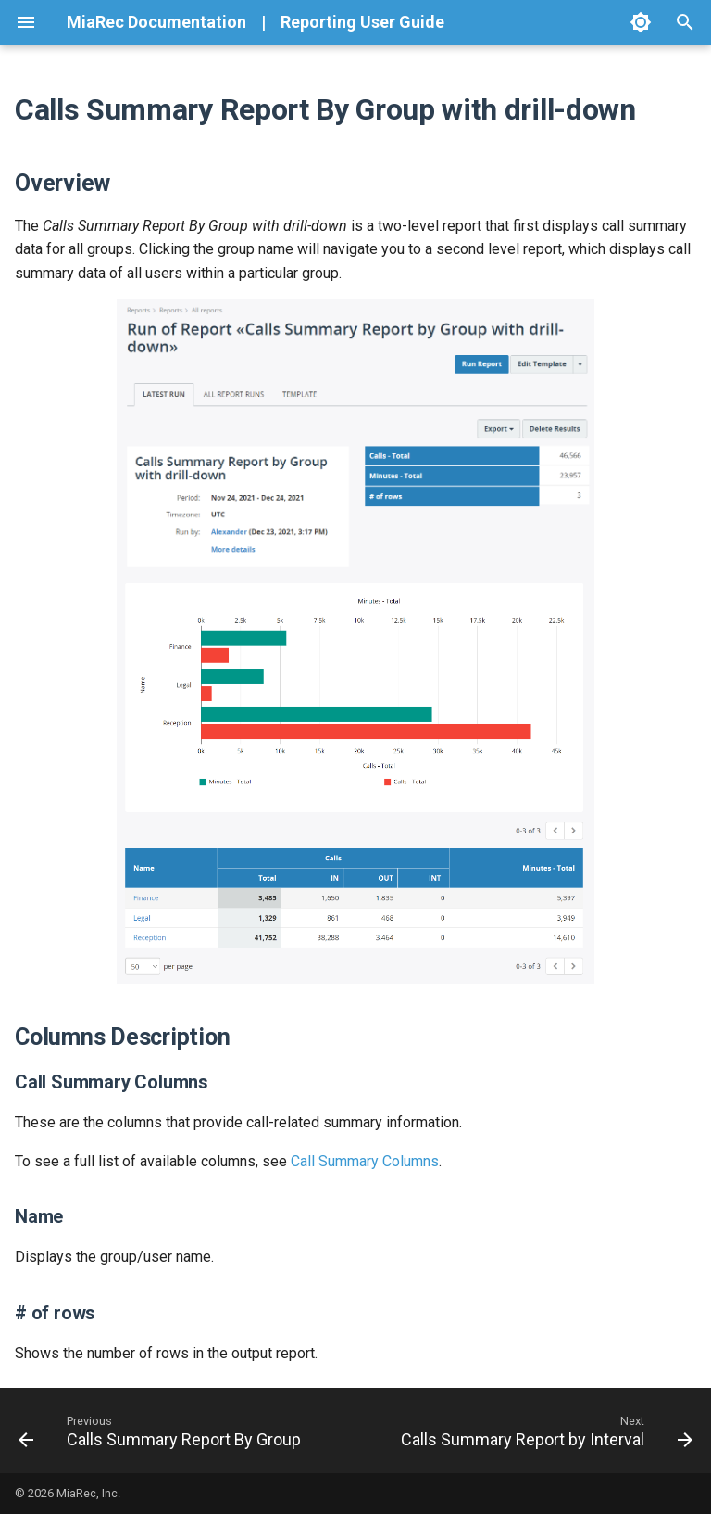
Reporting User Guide (362, 22)
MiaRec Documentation (156, 22)
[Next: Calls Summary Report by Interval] (544, 1430)
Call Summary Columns (365, 1161)
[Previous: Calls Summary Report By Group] (162, 1430)
